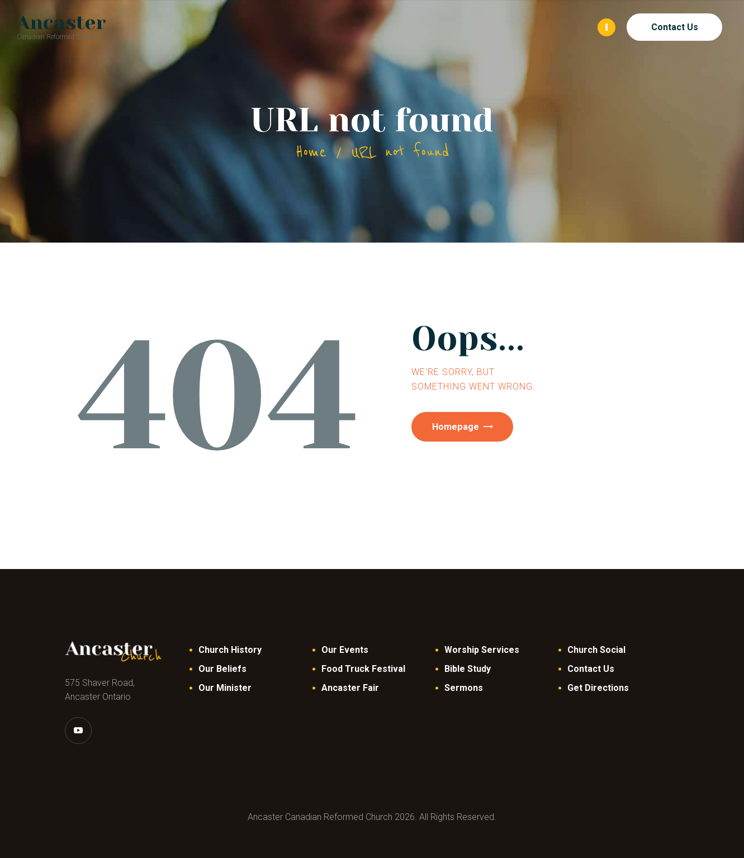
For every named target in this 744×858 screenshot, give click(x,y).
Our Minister (225, 687)
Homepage (462, 428)
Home (310, 151)
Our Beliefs (222, 668)
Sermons (463, 687)
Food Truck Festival (363, 668)
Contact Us (590, 668)
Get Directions (598, 687)
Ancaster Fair (350, 687)
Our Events (344, 649)
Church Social (596, 649)
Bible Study (467, 668)
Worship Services (481, 649)
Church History (230, 649)
